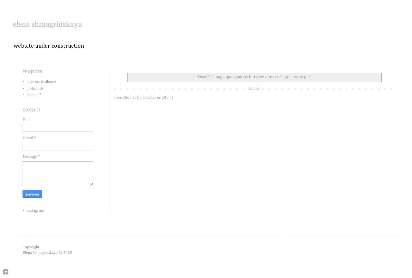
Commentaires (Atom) (155, 98)
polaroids (35, 89)
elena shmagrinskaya (47, 24)
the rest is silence (41, 82)
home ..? (34, 95)
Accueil (254, 89)
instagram (35, 211)
